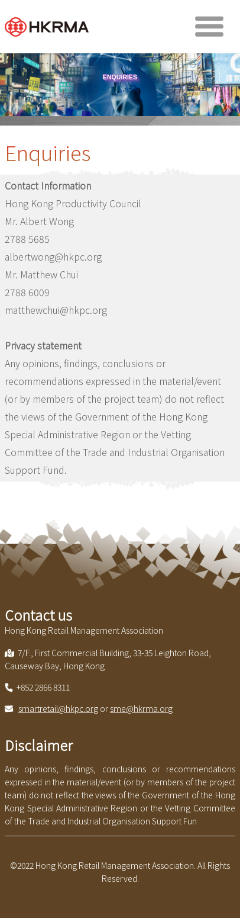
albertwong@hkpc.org (53, 256)
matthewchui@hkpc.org (56, 310)
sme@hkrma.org (141, 708)
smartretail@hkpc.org (58, 708)
